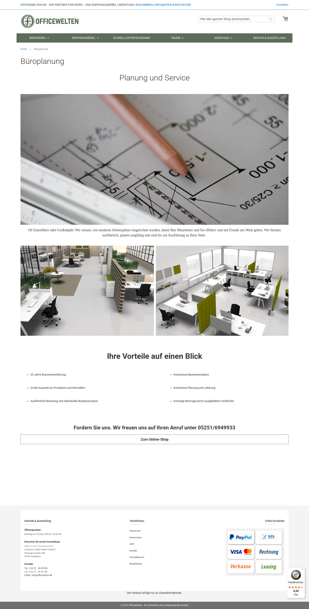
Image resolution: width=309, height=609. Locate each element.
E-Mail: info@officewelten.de (38, 575)
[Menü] (302, 570)
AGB (132, 542)
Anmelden (282, 4)
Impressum (135, 530)
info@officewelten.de (173, 4)
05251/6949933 (144, 4)
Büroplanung (136, 561)
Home (24, 49)
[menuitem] (39, 38)
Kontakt (134, 548)
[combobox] (236, 19)
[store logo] (50, 21)
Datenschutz (136, 536)
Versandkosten (137, 555)
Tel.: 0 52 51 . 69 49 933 (35, 568)
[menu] (154, 38)
